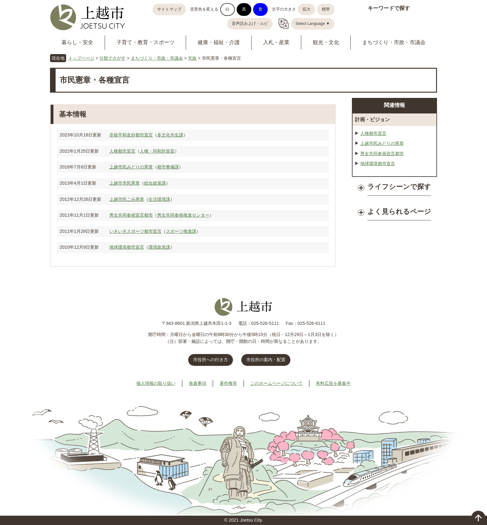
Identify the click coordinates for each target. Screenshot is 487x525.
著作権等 (228, 383)
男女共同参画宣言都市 (131, 215)
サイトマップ (169, 9)
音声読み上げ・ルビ (250, 23)
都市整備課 (168, 166)
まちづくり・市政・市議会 (394, 42)
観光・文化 (326, 42)
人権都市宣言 (122, 151)
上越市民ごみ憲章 (126, 199)
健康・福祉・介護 (219, 42)
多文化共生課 (170, 134)
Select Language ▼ (313, 23)
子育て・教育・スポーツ (145, 42)
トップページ (81, 58)
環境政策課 (159, 247)
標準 (326, 9)
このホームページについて (276, 383)
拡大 (307, 9)
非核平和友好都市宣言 (131, 134)
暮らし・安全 (77, 42)
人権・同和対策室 (157, 151)
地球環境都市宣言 (126, 247)
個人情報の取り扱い (155, 383)
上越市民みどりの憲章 (131, 166)
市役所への (210, 359)
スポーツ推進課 (181, 231)
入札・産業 (276, 42)
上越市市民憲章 (124, 183)
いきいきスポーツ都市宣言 (135, 231)
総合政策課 (155, 183)
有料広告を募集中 (333, 383)
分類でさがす (112, 58)
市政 (192, 58)
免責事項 (197, 383)
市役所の (265, 359)
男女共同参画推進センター (183, 215)
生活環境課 (159, 199)
